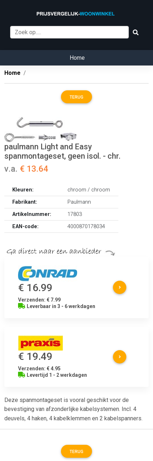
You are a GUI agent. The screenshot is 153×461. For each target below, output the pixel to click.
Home (77, 57)
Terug (76, 97)
